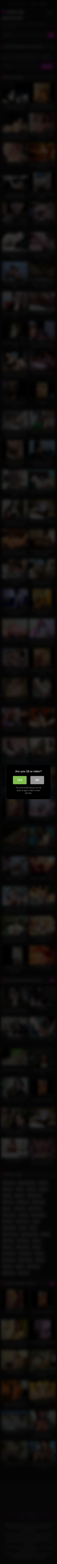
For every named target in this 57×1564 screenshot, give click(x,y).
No (37, 780)
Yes (19, 780)
